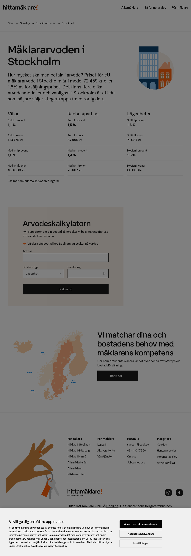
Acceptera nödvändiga (141, 535)
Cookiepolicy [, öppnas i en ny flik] (39, 547)
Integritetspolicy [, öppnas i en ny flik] (57, 547)
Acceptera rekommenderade (140, 525)
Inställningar (140, 545)
